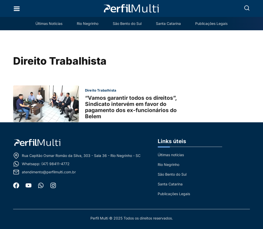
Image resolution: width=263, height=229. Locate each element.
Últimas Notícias (48, 23)
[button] (247, 8)
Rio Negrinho (87, 23)
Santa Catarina (168, 23)
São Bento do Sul (127, 23)
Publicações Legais (211, 23)
